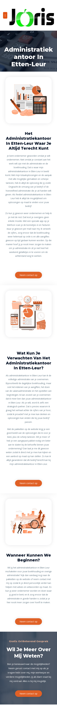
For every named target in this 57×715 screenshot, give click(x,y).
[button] (28, 275)
